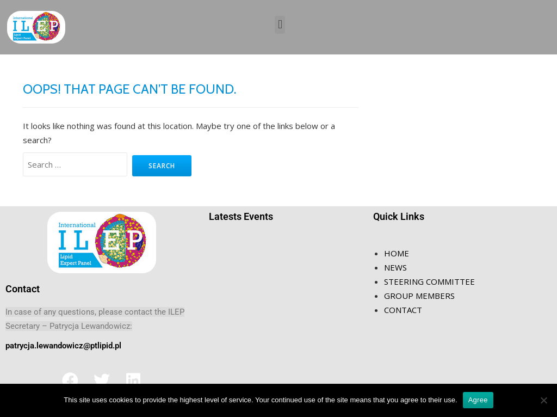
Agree (478, 400)
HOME (396, 253)
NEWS (395, 267)
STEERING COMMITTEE (429, 281)
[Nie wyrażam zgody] (543, 400)
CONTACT (403, 309)
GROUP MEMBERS (419, 295)
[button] (280, 25)
